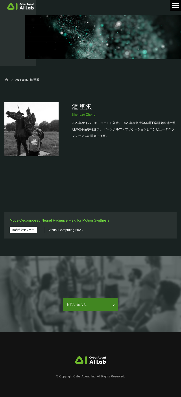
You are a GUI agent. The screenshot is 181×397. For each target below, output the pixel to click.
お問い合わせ (90, 304)
